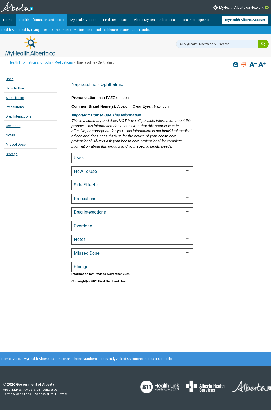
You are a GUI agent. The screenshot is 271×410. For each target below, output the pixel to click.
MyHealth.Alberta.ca (30, 46)
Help (168, 359)
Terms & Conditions (17, 394)
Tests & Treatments (56, 30)
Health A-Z (9, 30)
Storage (11, 154)
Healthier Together (196, 20)
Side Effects (15, 98)
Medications (83, 30)
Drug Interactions (18, 116)
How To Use (15, 88)
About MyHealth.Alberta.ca (154, 20)
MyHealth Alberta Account (245, 20)
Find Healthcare (115, 20)
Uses (9, 79)
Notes (10, 135)
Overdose (13, 126)
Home (7, 20)
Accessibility (44, 394)
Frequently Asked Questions (121, 359)
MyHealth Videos (83, 20)
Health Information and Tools (41, 20)
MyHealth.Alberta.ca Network (241, 8)
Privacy (62, 394)
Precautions (15, 107)
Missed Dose (16, 144)
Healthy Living (29, 30)
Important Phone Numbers (77, 359)
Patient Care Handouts (136, 30)
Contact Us (153, 359)
